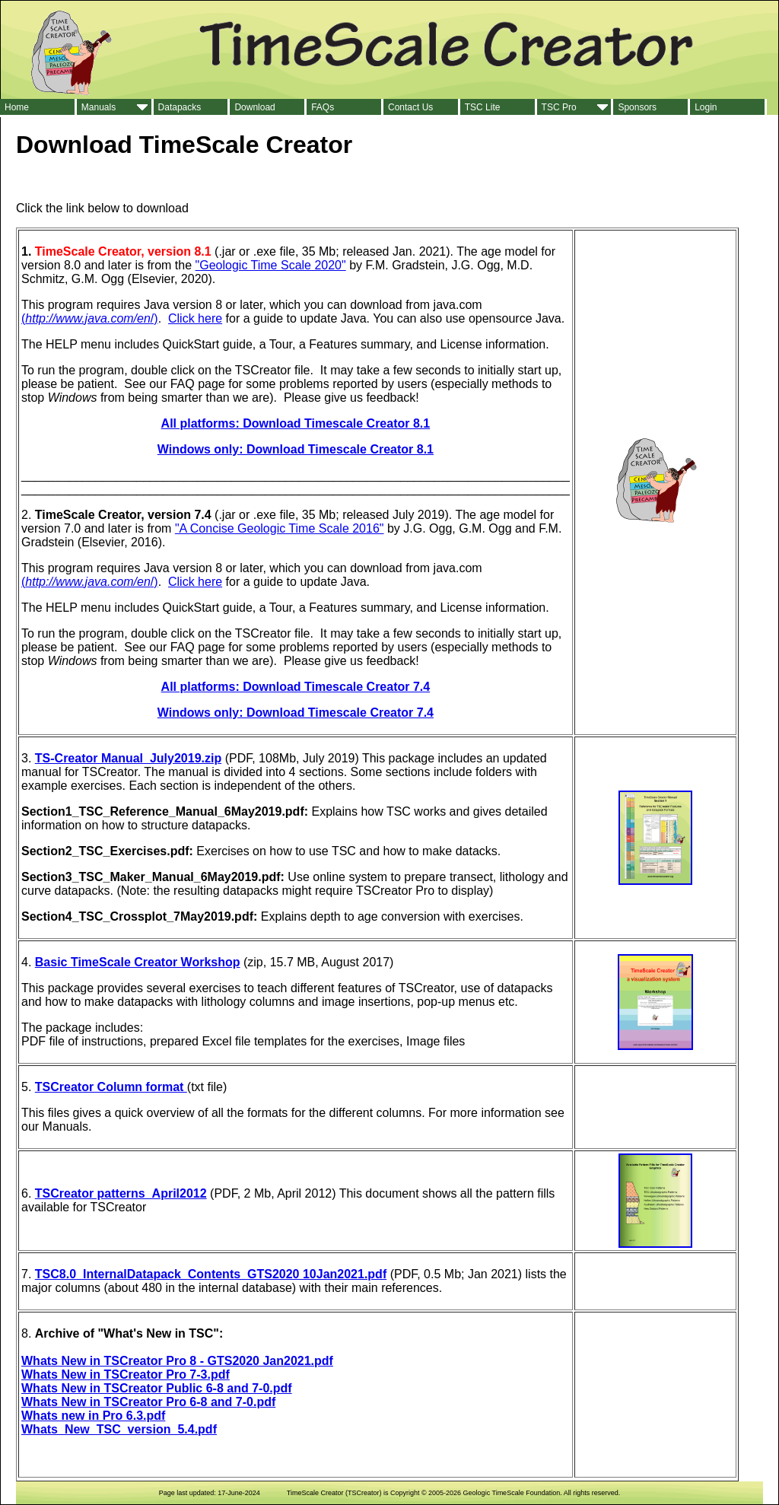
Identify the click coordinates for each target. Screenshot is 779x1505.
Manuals (98, 107)
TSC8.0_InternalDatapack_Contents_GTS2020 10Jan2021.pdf (210, 1274)
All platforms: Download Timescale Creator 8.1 (296, 423)
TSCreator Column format (111, 1086)
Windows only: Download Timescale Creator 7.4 (295, 712)
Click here (195, 318)
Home (17, 107)
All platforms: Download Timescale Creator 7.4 (296, 686)
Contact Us (410, 107)
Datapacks (180, 107)
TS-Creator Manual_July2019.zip (128, 758)
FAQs (322, 107)
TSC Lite (483, 107)
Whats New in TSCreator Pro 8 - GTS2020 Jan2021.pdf (177, 1360)
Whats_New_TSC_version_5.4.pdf (119, 1429)
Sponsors (637, 107)
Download (254, 107)
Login (706, 107)
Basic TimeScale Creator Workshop (137, 962)
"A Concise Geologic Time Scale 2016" (279, 528)
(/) (89, 318)
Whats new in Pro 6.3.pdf (93, 1415)
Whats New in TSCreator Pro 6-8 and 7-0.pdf (148, 1401)
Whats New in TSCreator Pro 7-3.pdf (125, 1374)
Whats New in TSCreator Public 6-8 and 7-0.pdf (156, 1388)
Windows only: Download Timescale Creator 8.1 (295, 449)
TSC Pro (559, 107)
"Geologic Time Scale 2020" (271, 265)
